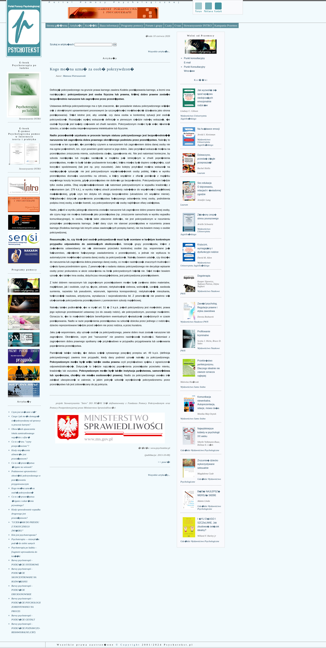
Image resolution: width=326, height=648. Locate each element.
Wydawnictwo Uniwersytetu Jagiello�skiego (205, 142)
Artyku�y (76, 25)
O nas (177, 25)
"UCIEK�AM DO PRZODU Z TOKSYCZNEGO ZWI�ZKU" (25, 526)
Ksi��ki (91, 25)
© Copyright (128, 644)
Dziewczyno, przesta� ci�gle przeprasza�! (206, 159)
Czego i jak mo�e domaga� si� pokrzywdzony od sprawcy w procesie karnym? (26, 420)
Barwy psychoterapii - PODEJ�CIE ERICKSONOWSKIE (22, 590)
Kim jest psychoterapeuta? (24, 535)
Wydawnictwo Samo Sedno (193, 387)
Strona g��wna (57, 25)
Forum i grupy (154, 25)
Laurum (201, 173)
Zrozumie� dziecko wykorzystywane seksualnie (207, 464)
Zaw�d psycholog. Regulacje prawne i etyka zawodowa (207, 307)
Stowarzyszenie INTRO (198, 25)
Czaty (168, 25)
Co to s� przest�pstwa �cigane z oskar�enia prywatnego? (23, 500)
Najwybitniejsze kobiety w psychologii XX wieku (208, 432)
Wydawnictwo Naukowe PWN (194, 321)
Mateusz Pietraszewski (74, 75)
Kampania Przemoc (225, 25)
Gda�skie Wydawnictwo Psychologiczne (199, 450)
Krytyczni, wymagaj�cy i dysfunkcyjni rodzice (207, 248)
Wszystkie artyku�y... (159, 51)
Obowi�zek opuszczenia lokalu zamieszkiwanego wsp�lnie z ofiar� (23, 433)
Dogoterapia (203, 276)
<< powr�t (164, 462)
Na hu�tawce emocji (208, 129)
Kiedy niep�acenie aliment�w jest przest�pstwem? (21, 454)
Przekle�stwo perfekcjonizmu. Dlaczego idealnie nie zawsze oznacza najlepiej (208, 368)
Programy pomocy (132, 25)
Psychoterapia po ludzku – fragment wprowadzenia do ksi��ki (24, 551)
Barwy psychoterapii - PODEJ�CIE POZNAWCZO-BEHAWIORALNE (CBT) (26, 628)
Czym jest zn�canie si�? (24, 412)
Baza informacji (109, 25)
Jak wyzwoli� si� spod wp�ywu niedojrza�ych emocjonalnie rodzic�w (207, 98)
